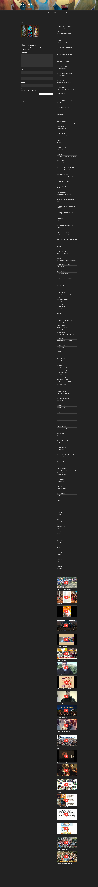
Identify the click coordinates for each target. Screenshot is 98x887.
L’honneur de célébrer (61, 123)
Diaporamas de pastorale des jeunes (64, 49)
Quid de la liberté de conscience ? (64, 472)
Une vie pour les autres (61, 379)
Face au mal (59, 306)
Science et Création (61, 280)
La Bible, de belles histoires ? (63, 268)
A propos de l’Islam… (61, 114)
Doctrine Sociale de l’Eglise (62, 435)
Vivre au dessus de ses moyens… (64, 283)
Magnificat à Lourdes (61, 456)
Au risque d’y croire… (61, 327)
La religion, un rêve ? (61, 70)
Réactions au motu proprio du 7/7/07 (64, 377)
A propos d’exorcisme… (62, 192)
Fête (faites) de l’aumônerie (62, 147)
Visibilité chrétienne (61, 433)
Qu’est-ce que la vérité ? (62, 116)
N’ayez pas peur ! (60, 26)
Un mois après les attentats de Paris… (65, 105)
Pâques (58, 407)
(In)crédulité (59, 426)
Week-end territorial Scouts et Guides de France (67, 234)
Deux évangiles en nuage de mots (64, 77)
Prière (58, 556)
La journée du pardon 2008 (62, 363)
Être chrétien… (60, 438)
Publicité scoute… (60, 225)
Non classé (59, 540)
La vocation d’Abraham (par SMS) (64, 338)
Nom (22, 64)
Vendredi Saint (60, 360)
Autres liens (69, 8)
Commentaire (24, 47)
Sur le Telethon (60, 395)
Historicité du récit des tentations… (64, 244)
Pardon (58, 549)
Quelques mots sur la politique (63, 56)
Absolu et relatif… (60, 318)
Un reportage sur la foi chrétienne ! (64, 239)
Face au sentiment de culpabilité (63, 165)
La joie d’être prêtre (61, 121)
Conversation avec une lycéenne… (64, 320)
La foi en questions (61, 88)
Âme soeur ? (59, 253)
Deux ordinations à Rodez (62, 405)
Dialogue (59, 514)
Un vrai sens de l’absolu (61, 109)
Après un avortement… (62, 349)
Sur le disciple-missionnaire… (63, 54)
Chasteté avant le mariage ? (63, 218)
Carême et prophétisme (62, 158)
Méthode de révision (61, 45)
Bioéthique (59, 486)
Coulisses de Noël (60, 261)
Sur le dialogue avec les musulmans (64, 189)
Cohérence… (59, 481)
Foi (57, 524)
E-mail (23, 71)
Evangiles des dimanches (32, 8)
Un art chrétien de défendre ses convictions (66, 133)
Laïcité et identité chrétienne (63, 102)
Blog (62, 8)
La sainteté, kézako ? (61, 187)
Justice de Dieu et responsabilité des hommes (66, 251)
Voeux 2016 (59, 100)
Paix (58, 545)
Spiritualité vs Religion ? (62, 38)
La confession (60, 391)
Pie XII (58, 490)
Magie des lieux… (60, 304)
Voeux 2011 (59, 264)
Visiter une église (60, 299)
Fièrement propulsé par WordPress (27, 884)
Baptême (59, 507)
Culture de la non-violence (62, 447)
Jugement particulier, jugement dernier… (65, 273)
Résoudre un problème (61, 63)
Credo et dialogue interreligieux (63, 227)
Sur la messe (59, 196)
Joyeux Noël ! (59, 370)
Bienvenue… (59, 381)
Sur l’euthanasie (60, 216)
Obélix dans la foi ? (61, 155)
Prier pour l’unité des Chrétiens (63, 340)
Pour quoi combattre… (61, 140)
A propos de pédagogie (62, 442)
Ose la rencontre (60, 205)
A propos (23, 8)
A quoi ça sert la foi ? (61, 59)
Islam (58, 528)
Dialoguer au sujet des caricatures (64, 431)
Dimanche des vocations (62, 31)
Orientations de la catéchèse (63, 374)
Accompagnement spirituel (62, 294)
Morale (58, 538)
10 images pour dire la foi (62, 199)
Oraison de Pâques (61, 93)
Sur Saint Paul (60, 325)
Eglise (58, 519)
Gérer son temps (60, 66)
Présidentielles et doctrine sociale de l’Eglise (66, 211)
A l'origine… (59, 292)
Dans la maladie (60, 47)
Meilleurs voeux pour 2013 (62, 174)
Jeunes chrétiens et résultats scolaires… (65, 194)
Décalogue (59, 137)
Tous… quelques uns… (61, 356)
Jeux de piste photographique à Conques (65, 290)
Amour (58, 505)
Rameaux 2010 (60, 297)
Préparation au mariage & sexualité (64, 498)
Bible (58, 510)
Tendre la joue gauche (61, 266)
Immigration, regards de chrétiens (64, 393)
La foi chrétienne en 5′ (61, 185)
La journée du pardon (61, 386)
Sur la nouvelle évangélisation (63, 169)
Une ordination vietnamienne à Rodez (64, 384)
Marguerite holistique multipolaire (64, 21)
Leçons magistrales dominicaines (64, 179)
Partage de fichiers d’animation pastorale (65, 313)
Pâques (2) (59, 412)
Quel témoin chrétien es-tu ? (63, 322)
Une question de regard (62, 423)
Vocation (59, 566)
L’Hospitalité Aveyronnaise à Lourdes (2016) (66, 80)
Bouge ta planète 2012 (61, 213)
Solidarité (59, 561)
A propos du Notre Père (62, 333)
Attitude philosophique (61, 144)
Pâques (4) (59, 416)
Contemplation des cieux (62, 463)
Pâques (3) (59, 414)
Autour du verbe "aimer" (62, 91)
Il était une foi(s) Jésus (61, 372)
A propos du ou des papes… (62, 237)
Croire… (58, 135)
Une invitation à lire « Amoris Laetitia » (64, 68)
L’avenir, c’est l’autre (61, 459)
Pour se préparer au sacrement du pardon (65, 449)
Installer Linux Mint (61, 73)
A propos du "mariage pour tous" (63, 176)
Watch (66, 578)
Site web (23, 77)
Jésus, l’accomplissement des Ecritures (65, 95)
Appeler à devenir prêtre (62, 167)
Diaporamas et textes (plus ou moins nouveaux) (67, 365)
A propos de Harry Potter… (62, 367)
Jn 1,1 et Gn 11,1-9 (60, 271)
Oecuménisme (60, 542)
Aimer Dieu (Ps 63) (61, 358)
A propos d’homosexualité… (63, 351)
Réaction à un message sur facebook (64, 315)
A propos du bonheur (61, 52)
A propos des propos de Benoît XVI (64, 398)
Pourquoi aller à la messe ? (62, 479)
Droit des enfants (60, 428)
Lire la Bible (59, 98)
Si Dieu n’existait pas (61, 488)
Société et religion (61, 128)
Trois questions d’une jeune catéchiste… (65, 276)
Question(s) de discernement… (63, 248)
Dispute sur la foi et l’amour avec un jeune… (66, 311)
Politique (59, 554)
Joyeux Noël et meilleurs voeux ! (63, 440)
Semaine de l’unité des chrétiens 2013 (65, 172)
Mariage (58, 533)
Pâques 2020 (60, 33)
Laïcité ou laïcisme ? (61, 469)
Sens (58, 559)
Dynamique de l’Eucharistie (62, 454)
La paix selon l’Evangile (61, 483)
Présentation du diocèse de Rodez (64, 232)
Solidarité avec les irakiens (62, 142)
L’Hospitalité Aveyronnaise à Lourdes (64, 42)
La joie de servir (60, 35)
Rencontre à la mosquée (62, 82)
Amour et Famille (60, 493)
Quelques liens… (60, 308)
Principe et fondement (61, 246)
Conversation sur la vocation (63, 421)
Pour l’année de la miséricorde (63, 107)
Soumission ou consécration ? (63, 130)
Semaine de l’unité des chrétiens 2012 (65, 220)
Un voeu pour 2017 (61, 75)
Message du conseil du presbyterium (64, 335)
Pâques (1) (59, 409)
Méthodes (56, 8)
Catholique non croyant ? (62, 223)
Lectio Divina (59, 149)
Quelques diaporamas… (62, 353)
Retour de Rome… (60, 342)
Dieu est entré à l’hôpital (62, 461)
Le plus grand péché (61, 476)
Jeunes (58, 531)
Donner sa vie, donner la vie (62, 126)
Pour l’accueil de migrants (62, 112)
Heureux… (59, 495)
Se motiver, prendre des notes (63, 61)
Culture (58, 512)
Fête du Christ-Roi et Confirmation (64, 445)
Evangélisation (60, 521)
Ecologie (59, 517)
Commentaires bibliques (46, 8)
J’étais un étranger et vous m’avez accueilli (66, 119)
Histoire (58, 526)
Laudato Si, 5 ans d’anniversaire (63, 24)
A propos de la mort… (61, 285)
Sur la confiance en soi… (62, 402)
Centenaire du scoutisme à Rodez (64, 388)
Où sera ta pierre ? (61, 474)
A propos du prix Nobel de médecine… (65, 278)
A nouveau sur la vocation (62, 419)
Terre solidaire (60, 241)
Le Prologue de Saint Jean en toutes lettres (66, 162)
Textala (27, 4)
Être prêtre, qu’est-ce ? (62, 287)
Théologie (59, 563)
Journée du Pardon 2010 (62, 301)
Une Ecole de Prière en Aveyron (63, 40)
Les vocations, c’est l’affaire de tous (64, 160)
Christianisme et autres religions (63, 259)
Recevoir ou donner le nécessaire (64, 28)
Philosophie (59, 552)
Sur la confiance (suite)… (62, 400)
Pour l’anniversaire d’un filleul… (63, 452)
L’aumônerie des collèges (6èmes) (64, 230)
